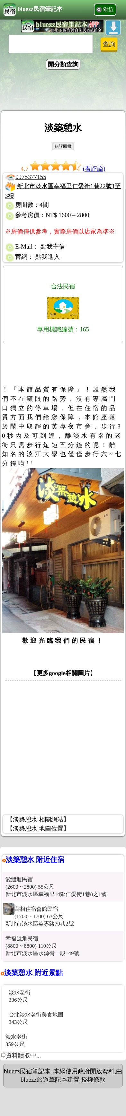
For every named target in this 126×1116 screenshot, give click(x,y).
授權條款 (93, 1079)
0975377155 (30, 176)
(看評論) (94, 168)
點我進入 (47, 256)
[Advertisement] (63, 91)
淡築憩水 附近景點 (33, 973)
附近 (108, 9)
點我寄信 (52, 246)
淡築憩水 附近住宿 (35, 860)
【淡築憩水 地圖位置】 (38, 828)
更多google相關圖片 (63, 673)
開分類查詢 (63, 64)
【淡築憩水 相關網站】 (38, 819)
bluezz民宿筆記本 (32, 9)
